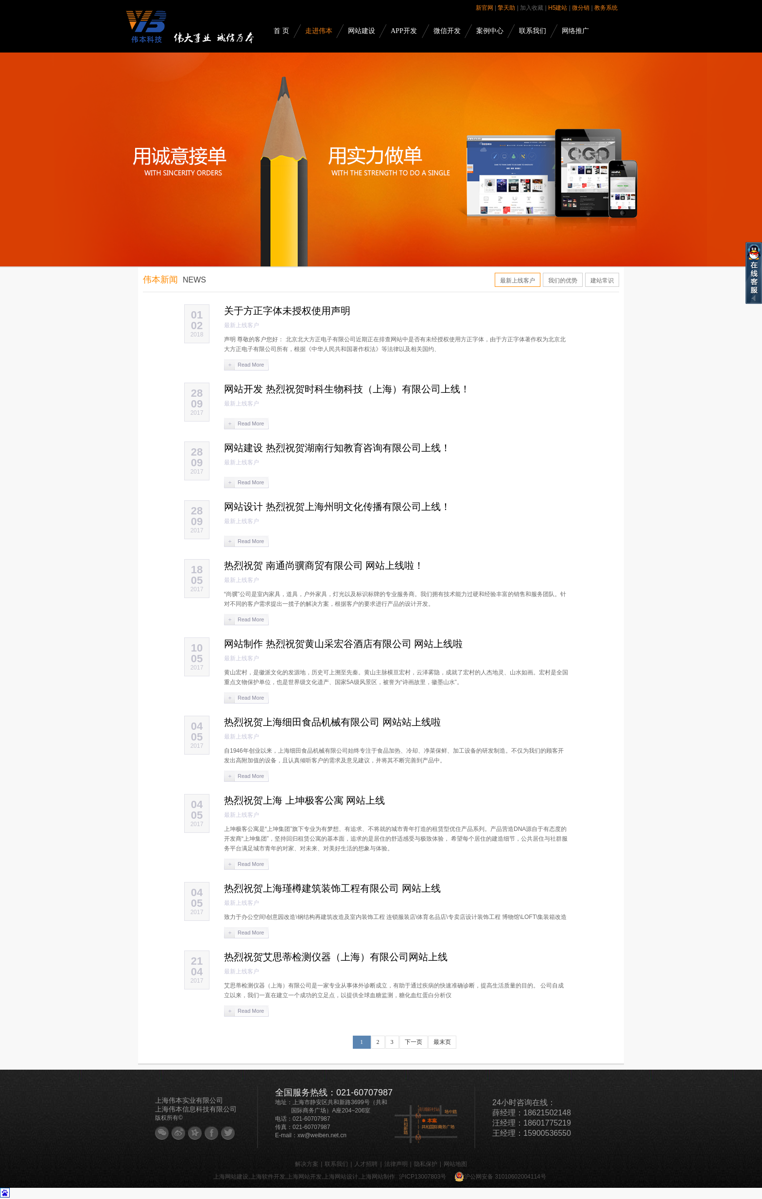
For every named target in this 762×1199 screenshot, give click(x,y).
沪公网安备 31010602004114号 (500, 1176)
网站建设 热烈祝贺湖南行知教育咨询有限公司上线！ (337, 447)
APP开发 (404, 31)
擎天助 (506, 7)
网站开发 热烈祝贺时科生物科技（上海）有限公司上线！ (347, 389)
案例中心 (489, 31)
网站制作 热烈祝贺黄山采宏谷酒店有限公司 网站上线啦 (343, 643)
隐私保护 (425, 1164)
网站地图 (455, 1164)
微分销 (580, 7)
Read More (251, 365)
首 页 (281, 31)
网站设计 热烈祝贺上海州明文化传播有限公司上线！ (337, 506)
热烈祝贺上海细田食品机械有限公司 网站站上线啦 (332, 722)
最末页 (442, 1042)
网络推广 (575, 31)
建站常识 (602, 280)
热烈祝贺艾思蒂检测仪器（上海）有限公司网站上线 (336, 957)
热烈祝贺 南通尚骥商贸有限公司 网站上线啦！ (324, 565)
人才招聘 (366, 1164)
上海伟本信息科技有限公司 (196, 1109)
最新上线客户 (517, 280)
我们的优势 (562, 280)
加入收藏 (531, 7)
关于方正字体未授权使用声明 (287, 310)
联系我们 (532, 31)
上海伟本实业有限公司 (189, 1100)
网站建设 (361, 31)
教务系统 (606, 7)
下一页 (413, 1042)
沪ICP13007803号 (422, 1176)
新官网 (484, 7)
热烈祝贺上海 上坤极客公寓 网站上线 (304, 800)
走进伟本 (318, 31)
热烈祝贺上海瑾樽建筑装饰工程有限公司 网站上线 (332, 888)
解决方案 (306, 1164)
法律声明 (396, 1164)
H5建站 (557, 7)
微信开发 (447, 31)
